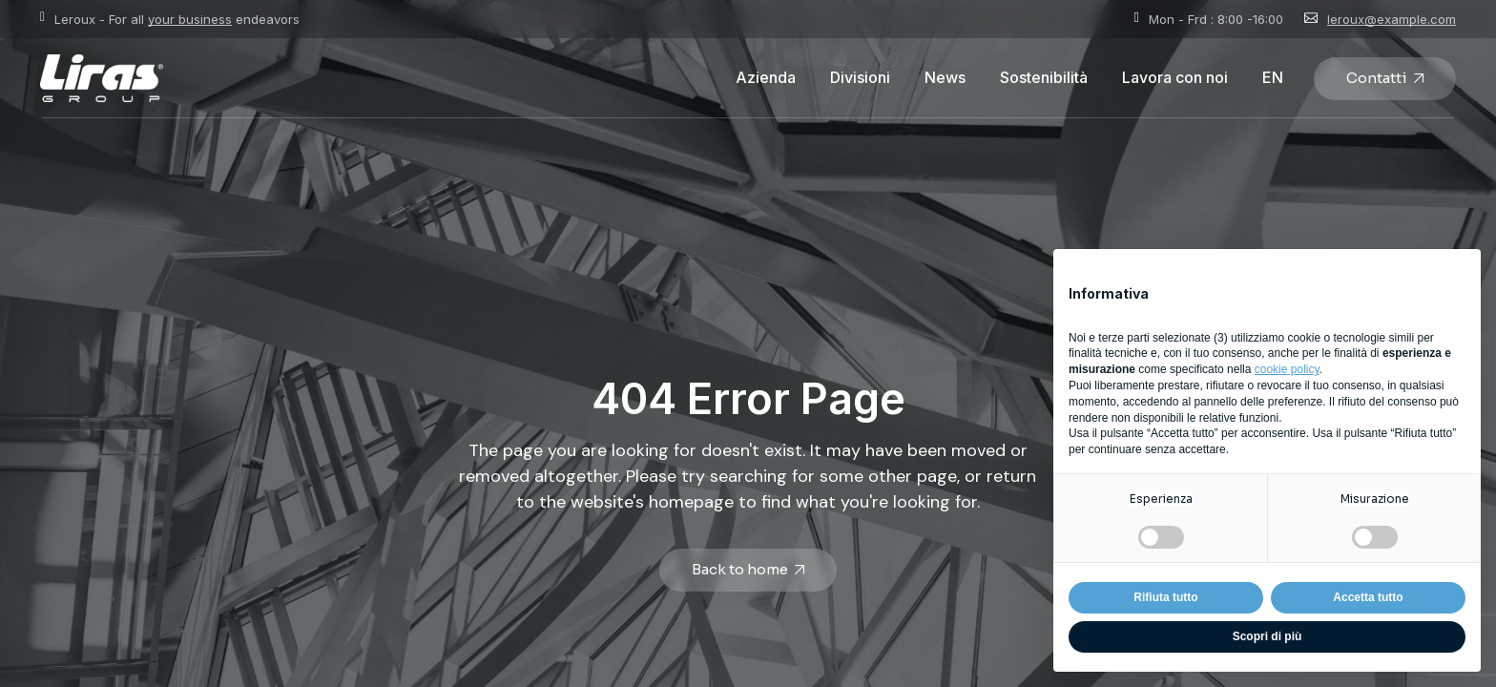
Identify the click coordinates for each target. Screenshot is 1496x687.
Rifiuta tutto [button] (1165, 597)
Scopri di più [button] (1267, 636)
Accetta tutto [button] (1367, 597)
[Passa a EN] (1272, 78)
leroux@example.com (1391, 19)
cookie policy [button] (1287, 369)
